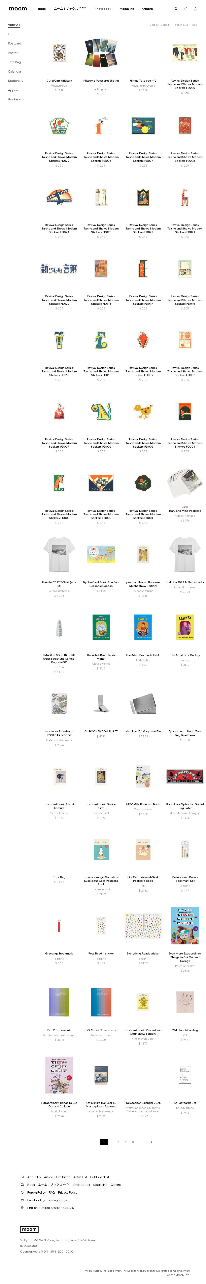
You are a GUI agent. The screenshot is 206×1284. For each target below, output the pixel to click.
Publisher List (99, 1177)
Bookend (14, 99)
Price (194, 24)
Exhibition (63, 1177)
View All (14, 25)
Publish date (181, 24)
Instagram (58, 1200)
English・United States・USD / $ (50, 1208)
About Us (34, 1177)
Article (48, 1177)
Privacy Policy (67, 1192)
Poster (13, 53)
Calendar (14, 71)
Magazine (126, 9)
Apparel (14, 90)
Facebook (36, 1200)
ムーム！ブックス (70, 9)
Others (147, 9)
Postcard (14, 43)
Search (176, 9)
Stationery (15, 81)
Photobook (103, 9)
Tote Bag (14, 62)
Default (165, 24)
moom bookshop (18, 9)
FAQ (52, 1192)
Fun (10, 34)
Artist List (80, 1177)
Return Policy (36, 1192)
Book (42, 9)
